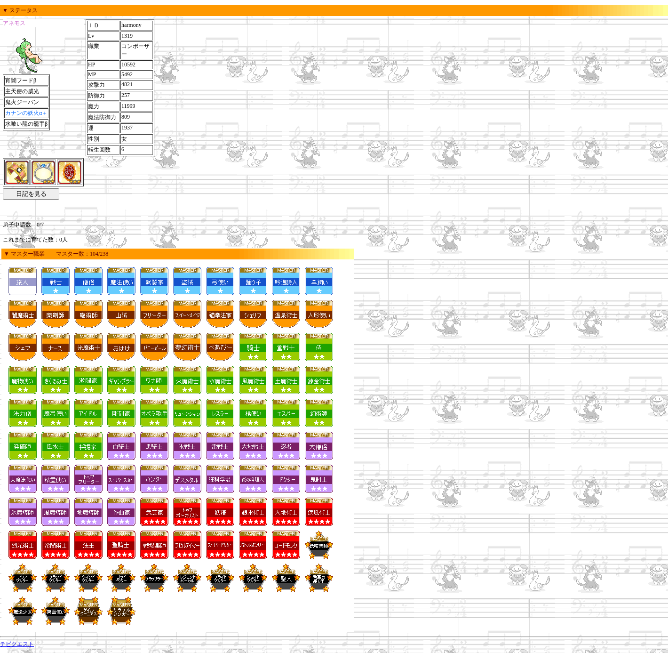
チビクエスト (17, 644)
